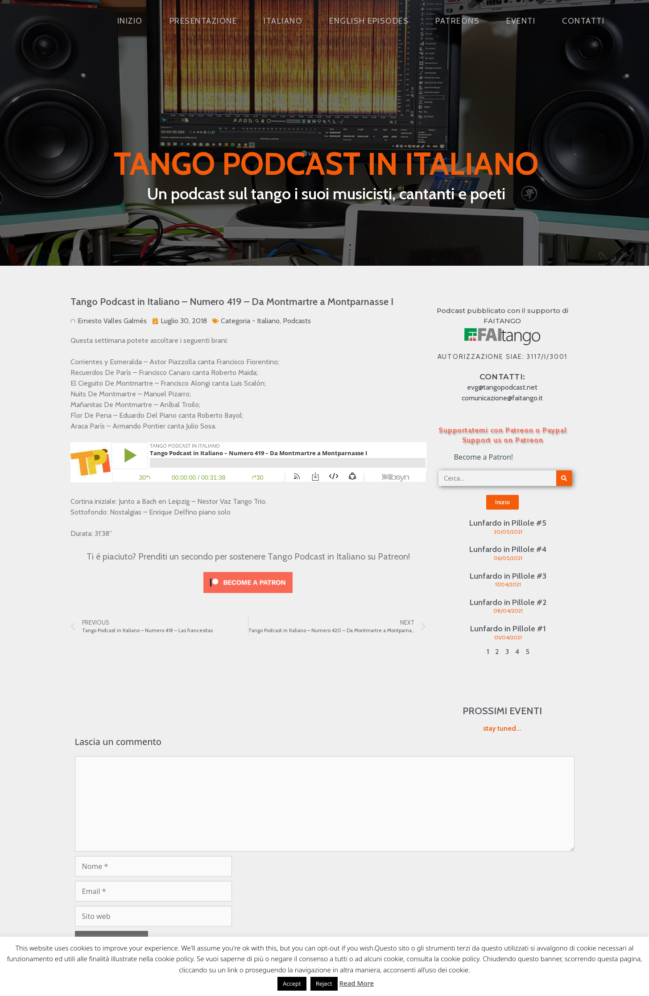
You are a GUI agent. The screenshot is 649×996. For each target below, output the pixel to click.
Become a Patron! (483, 457)
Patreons (457, 21)
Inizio (130, 21)
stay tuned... (502, 728)
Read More (356, 983)
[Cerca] (564, 478)
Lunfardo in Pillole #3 (508, 576)
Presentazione (203, 21)
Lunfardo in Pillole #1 (508, 629)
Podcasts (297, 321)
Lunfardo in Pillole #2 (508, 602)
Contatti (583, 21)
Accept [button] (292, 984)
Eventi (520, 21)
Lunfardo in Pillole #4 (507, 549)
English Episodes (369, 21)
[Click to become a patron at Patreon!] (248, 595)
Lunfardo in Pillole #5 (507, 523)
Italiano (283, 21)
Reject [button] (324, 984)
